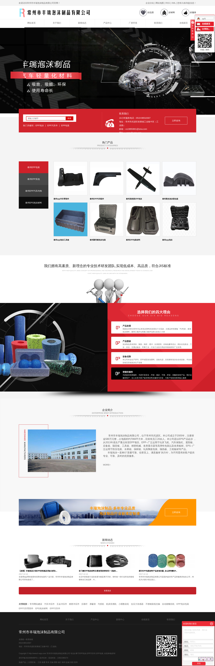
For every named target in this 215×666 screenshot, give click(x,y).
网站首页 (31, 23)
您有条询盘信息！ (186, 3)
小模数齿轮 (124, 604)
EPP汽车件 (52, 125)
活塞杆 (84, 604)
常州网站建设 (36, 604)
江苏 (39, 662)
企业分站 (150, 3)
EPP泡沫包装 (183, 604)
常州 (47, 662)
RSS (168, 3)
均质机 (101, 604)
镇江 (60, 662)
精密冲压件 (74, 604)
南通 (43, 662)
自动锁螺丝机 (168, 604)
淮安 (72, 662)
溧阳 (55, 662)
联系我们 (158, 23)
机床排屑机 (111, 604)
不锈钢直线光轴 (153, 604)
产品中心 (107, 23)
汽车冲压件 (49, 604)
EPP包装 (65, 125)
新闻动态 (82, 23)
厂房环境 (133, 23)
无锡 (51, 662)
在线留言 (184, 23)
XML (174, 3)
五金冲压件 (62, 604)
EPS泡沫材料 (41, 608)
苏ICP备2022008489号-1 (28, 658)
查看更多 (107, 591)
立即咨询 (176, 120)
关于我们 (57, 23)
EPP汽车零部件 (26, 608)
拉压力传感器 (137, 604)
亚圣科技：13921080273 (58, 658)
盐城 (67, 662)
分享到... (206, 29)
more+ (106, 465)
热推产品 (22, 662)
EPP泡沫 (39, 125)
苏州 (76, 662)
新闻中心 (120, 619)
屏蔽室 (93, 604)
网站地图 (160, 3)
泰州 (64, 662)
